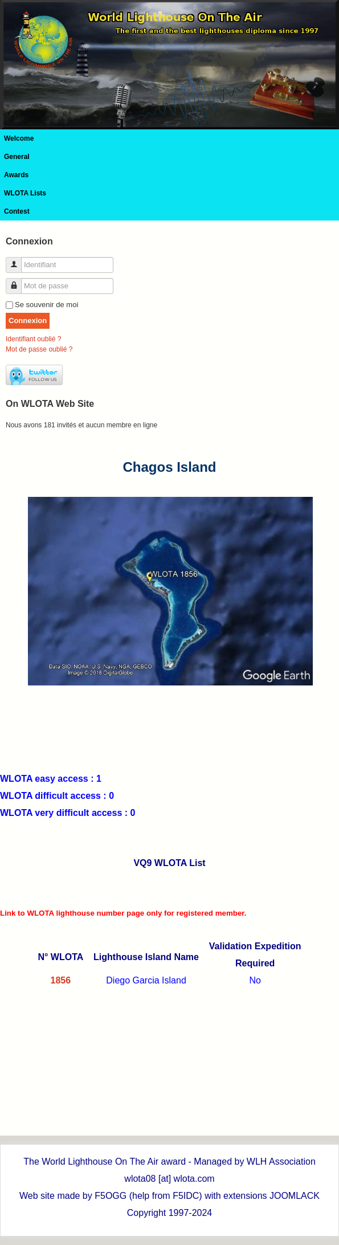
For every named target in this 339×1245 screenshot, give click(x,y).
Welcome (19, 138)
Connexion (28, 320)
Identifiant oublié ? (33, 339)
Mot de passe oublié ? (39, 349)
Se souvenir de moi (46, 304)
